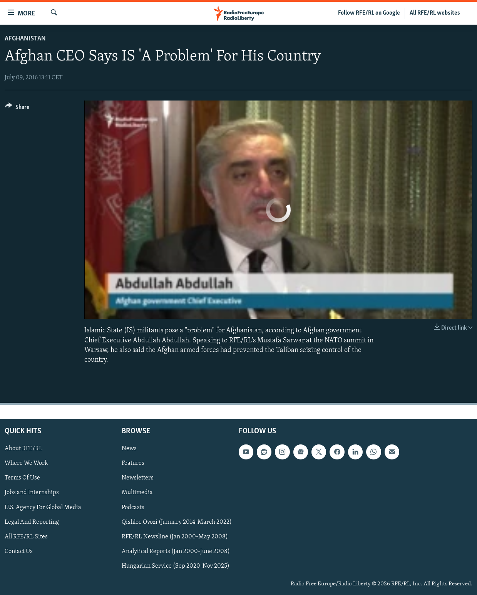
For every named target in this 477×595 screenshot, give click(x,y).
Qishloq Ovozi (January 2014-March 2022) (177, 522)
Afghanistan (25, 38)
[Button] (17, 108)
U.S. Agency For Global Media (43, 507)
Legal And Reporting (32, 522)
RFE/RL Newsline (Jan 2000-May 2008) (175, 537)
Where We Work (26, 463)
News (129, 449)
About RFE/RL (23, 449)
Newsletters (138, 478)
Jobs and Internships (32, 493)
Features (133, 463)
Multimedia (137, 493)
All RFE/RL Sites (26, 537)
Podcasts (133, 507)
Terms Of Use (22, 478)
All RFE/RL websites (435, 13)
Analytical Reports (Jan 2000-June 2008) (176, 551)
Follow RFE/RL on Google (369, 13)
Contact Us (19, 551)
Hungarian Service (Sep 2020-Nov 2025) (175, 566)
